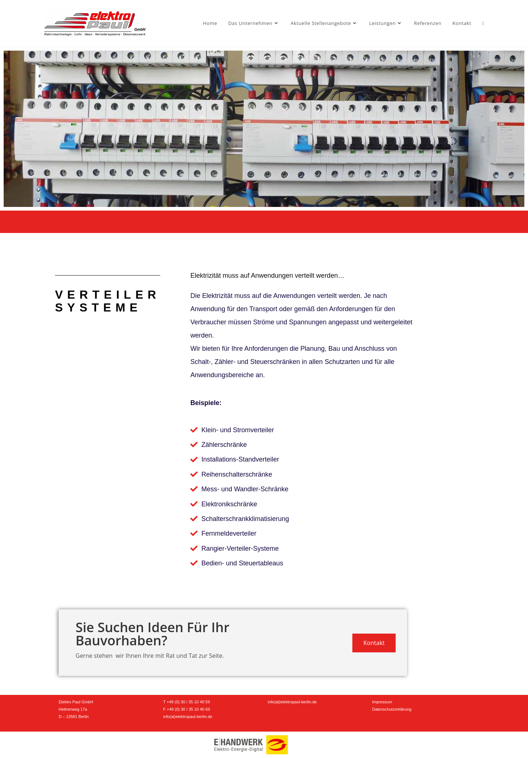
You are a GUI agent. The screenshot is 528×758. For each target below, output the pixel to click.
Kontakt (374, 643)
